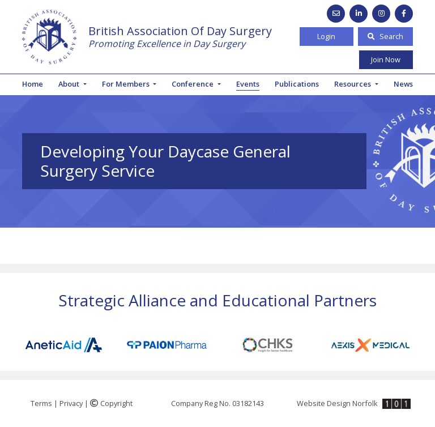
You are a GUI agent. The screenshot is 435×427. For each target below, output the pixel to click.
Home (32, 84)
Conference (193, 84)
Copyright (111, 403)
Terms (41, 403)
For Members (126, 84)
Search (385, 36)
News (403, 84)
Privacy (71, 403)
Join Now (385, 59)
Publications (297, 84)
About (69, 84)
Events (247, 84)
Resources (353, 84)
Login (326, 36)
